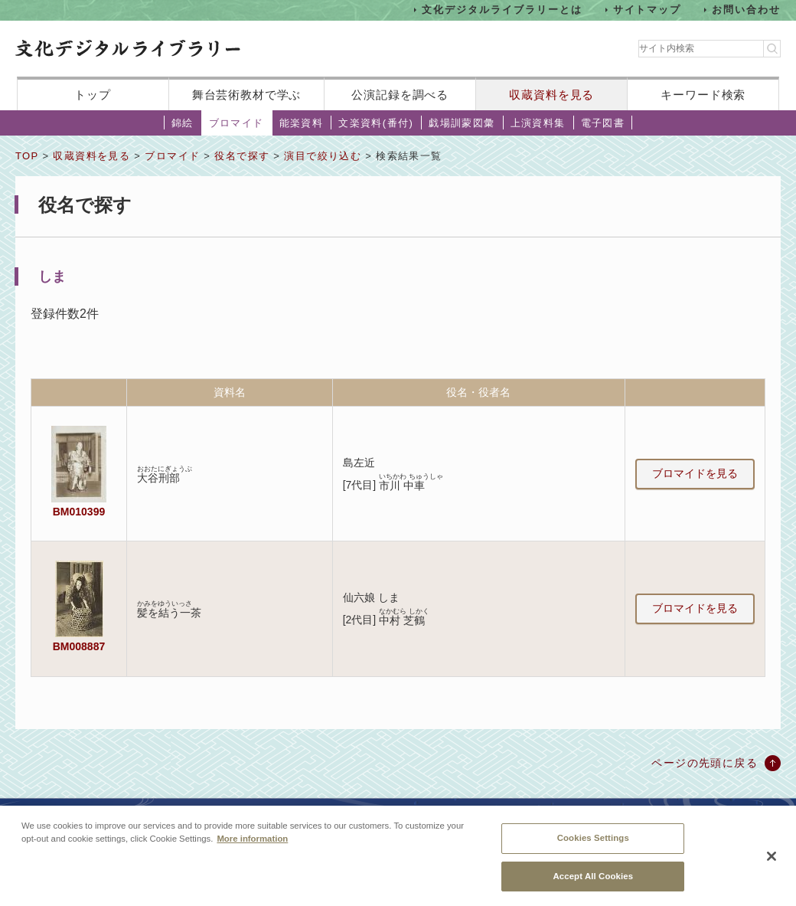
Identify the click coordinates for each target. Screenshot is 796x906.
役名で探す (241, 156)
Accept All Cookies (593, 882)
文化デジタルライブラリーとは (502, 9)
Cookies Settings (593, 844)
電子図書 (603, 123)
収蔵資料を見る (551, 94)
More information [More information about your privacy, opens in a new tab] (252, 844)
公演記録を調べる (400, 94)
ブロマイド (236, 123)
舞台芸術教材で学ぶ (247, 94)
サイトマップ (647, 9)
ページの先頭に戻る (704, 763)
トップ (92, 94)
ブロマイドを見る (695, 473)
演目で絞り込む (322, 156)
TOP (26, 156)
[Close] (771, 862)
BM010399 (79, 511)
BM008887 (79, 646)
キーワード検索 (703, 94)
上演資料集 (538, 123)
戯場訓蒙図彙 (461, 123)
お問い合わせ (746, 9)
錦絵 (182, 123)
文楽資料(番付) (375, 123)
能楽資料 (301, 123)
